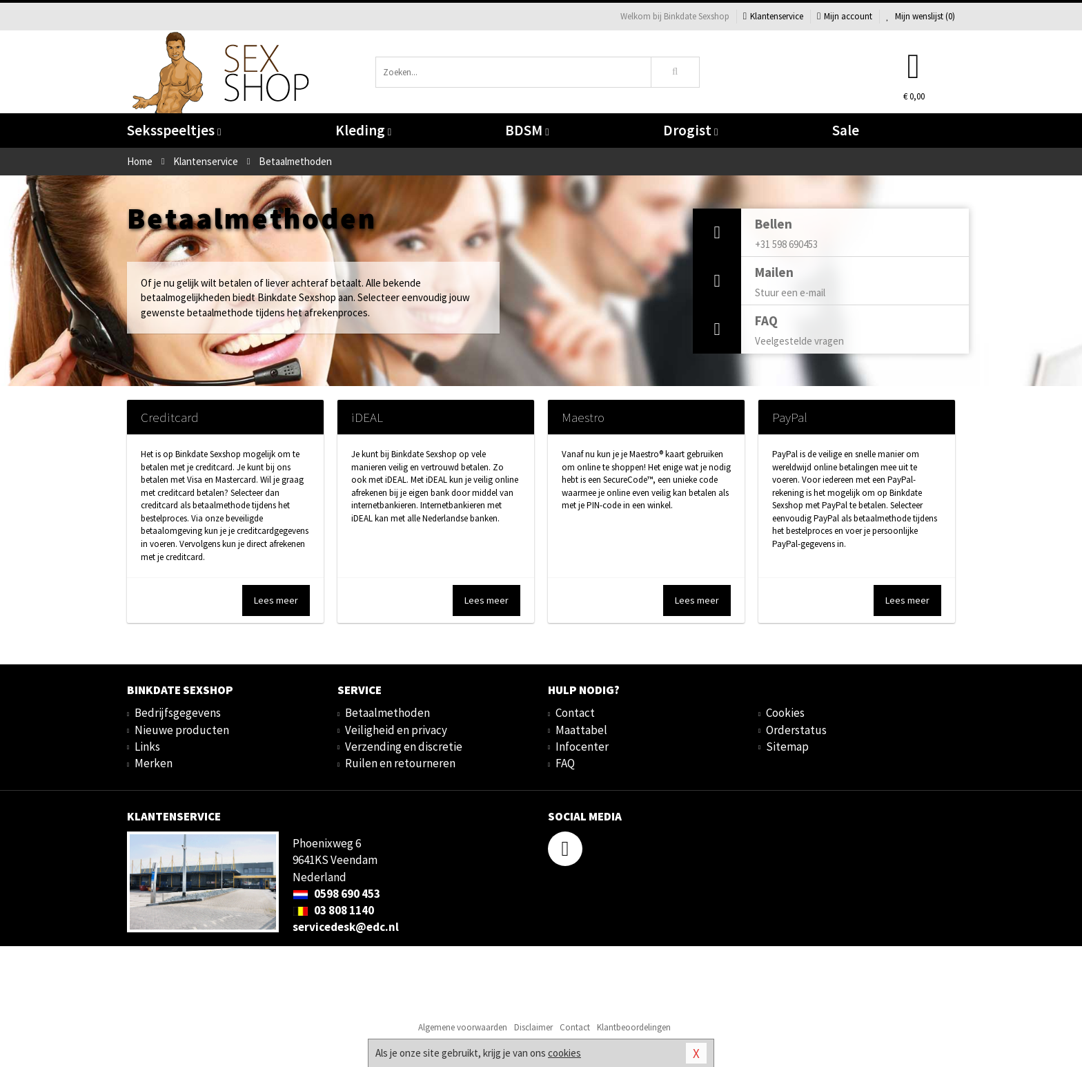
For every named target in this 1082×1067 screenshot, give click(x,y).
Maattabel (581, 730)
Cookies (785, 712)
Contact (575, 712)
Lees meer (276, 600)
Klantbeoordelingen (634, 1027)
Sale (845, 130)
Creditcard (170, 417)
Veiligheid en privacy (396, 730)
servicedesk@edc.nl (346, 926)
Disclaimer (533, 1027)
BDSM (527, 130)
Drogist (690, 130)
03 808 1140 (333, 910)
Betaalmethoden (387, 712)
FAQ (565, 763)
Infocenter (582, 746)
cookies (564, 1052)
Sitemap (787, 746)
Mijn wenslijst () (920, 16)
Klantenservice (773, 16)
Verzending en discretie (403, 746)
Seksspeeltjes (174, 130)
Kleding (363, 130)
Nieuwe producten (182, 730)
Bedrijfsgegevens (178, 712)
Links (147, 746)
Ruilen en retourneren (400, 763)
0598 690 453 (336, 893)
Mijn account (844, 16)
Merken (154, 763)
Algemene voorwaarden (462, 1027)
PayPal (789, 417)
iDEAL (367, 417)
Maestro (583, 417)
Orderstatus (796, 730)
